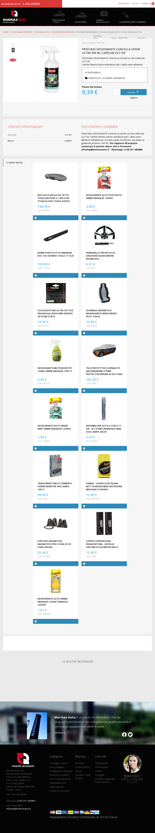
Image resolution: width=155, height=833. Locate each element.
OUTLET (141, 38)
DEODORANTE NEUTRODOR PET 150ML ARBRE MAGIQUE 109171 (55, 369)
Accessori (80, 21)
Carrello (146, 3)
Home (5, 32)
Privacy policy (101, 763)
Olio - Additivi (119, 38)
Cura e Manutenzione (21, 32)
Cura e (102, 21)
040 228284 (33, 3)
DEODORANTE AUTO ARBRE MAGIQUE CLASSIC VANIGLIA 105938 (53, 601)
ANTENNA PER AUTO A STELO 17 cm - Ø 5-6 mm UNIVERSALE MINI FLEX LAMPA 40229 (103, 428)
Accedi (135, 3)
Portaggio (59, 21)
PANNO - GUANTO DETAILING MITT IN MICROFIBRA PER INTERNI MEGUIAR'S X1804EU (104, 486)
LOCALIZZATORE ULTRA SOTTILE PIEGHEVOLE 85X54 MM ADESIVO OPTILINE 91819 (55, 313)
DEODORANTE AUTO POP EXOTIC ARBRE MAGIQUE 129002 (104, 196)
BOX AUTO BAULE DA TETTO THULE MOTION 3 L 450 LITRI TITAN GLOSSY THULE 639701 (54, 198)
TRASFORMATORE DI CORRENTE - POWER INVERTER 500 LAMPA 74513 (55, 486)
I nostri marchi (82, 767)
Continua (58, 732)
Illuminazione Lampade (132, 21)
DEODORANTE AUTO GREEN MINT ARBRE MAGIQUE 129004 (54, 427)
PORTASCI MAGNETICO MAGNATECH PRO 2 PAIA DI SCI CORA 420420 (54, 544)
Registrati (124, 3)
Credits (98, 771)
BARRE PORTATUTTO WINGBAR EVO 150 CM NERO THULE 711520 (56, 254)
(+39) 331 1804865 (26, 800)
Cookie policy (101, 767)
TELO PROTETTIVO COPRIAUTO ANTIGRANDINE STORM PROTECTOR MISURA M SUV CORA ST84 (104, 372)
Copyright (99, 775)
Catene (97, 37)
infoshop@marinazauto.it (18, 808)
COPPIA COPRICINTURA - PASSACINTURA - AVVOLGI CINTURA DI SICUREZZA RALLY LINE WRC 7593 (102, 545)
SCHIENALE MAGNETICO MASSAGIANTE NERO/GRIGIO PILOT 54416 (101, 313)
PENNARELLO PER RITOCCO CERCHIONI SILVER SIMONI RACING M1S (100, 255)
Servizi (78, 771)
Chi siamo (80, 763)
